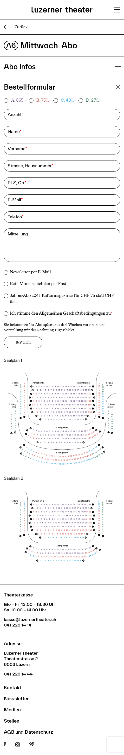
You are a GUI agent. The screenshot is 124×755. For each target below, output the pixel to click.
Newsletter (16, 698)
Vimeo (31, 744)
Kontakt (12, 687)
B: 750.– (43, 100)
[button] (62, 421)
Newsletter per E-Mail (30, 272)
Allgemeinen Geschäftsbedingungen (72, 313)
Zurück (16, 27)
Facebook (5, 744)
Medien (12, 709)
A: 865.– (19, 100)
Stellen (11, 721)
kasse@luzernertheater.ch (30, 619)
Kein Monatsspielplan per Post (38, 284)
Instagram (17, 744)
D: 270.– (93, 100)
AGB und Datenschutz (28, 732)
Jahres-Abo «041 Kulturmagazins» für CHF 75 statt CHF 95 (62, 298)
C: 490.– (68, 100)
